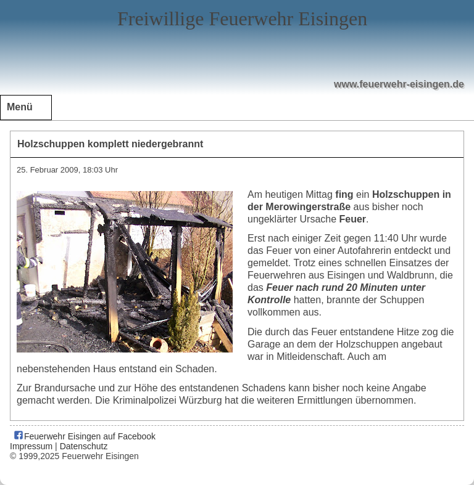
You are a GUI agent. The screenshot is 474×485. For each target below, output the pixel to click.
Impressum (31, 446)
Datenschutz (84, 446)
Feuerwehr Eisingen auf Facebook (84, 436)
